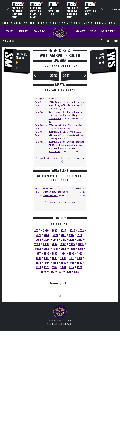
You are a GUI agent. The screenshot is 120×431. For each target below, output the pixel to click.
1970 (68, 315)
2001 (55, 292)
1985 (38, 305)
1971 (60, 315)
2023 (72, 273)
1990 (46, 301)
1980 (79, 305)
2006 (63, 287)
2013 (55, 282)
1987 (71, 301)
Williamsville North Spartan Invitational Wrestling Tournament (66, 115)
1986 (79, 301)
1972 (51, 315)
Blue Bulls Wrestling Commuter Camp (17, 12)
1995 (54, 296)
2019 (55, 278)
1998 (80, 292)
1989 (54, 301)
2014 (47, 282)
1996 (46, 296)
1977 (54, 310)
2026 (46, 273)
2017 (71, 278)
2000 (63, 292)
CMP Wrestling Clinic (53, 11)
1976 (63, 310)
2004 (81, 287)
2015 (38, 282)
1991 (38, 301)
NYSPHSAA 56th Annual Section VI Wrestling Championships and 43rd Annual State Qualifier (66, 147)
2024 (63, 273)
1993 (71, 296)
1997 (38, 296)
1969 (76, 315)
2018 (63, 278)
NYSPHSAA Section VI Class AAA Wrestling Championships (66, 134)
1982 (63, 305)
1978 (46, 310)
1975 (71, 310)
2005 (53, 76)
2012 (63, 282)
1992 (79, 296)
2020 (46, 278)
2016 (79, 278)
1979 (38, 310)
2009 (37, 287)
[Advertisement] (17, 127)
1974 (79, 310)
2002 (46, 292)
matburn (65, 326)
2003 (38, 292)
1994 (63, 296)
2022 (81, 273)
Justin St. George (21, 56)
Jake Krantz (50, 238)
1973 (43, 315)
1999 (72, 292)
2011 (71, 282)
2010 (79, 282)
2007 (66, 76)
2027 (37, 273)
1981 (71, 305)
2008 (46, 287)
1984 (47, 305)
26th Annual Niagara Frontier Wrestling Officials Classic (66, 104)
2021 (38, 278)
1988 (63, 301)
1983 (55, 305)
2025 (54, 273)
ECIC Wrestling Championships (66, 125)
